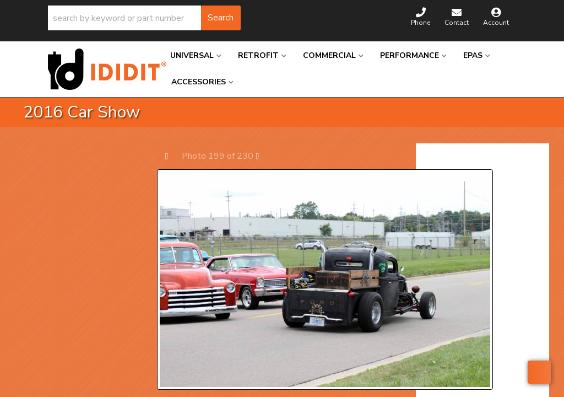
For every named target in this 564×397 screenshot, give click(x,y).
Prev (172, 156)
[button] (144, 18)
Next (263, 156)
